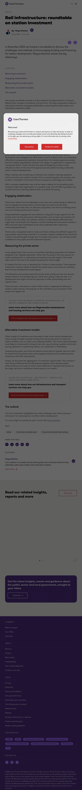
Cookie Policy (12, 138)
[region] (41, 133)
